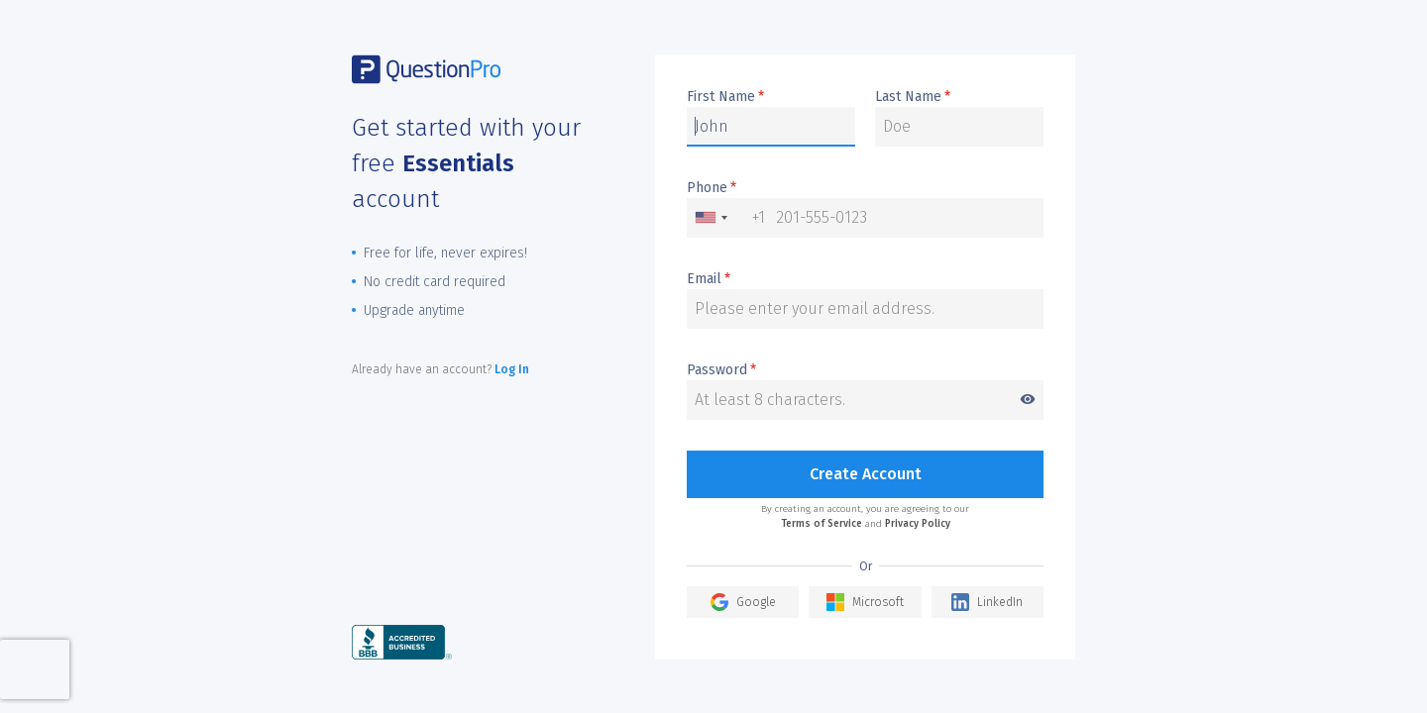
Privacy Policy (917, 524)
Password (865, 370)
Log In (511, 369)
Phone (711, 188)
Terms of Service (821, 524)
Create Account (866, 473)
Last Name (912, 97)
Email (708, 279)
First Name (725, 97)
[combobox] (726, 218)
